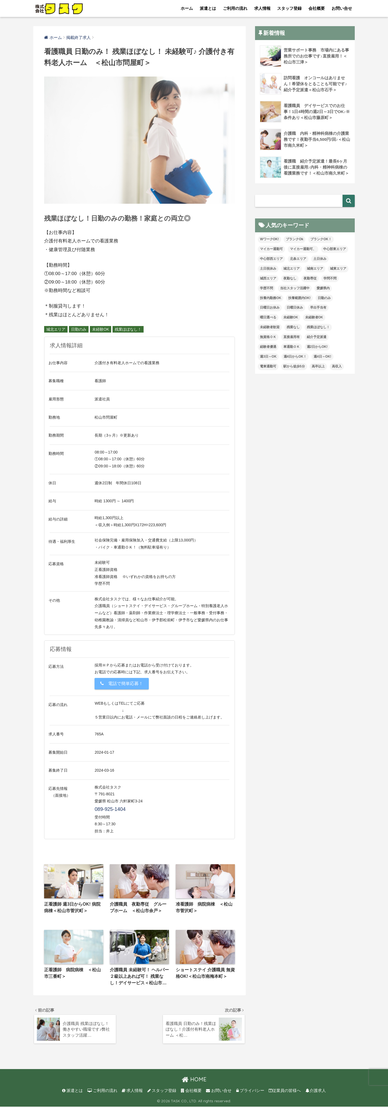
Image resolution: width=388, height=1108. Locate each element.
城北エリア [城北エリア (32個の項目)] (291, 268)
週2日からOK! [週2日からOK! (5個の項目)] (317, 347)
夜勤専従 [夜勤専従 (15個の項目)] (310, 278)
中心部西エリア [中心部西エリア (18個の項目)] (271, 259)
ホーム (187, 8)
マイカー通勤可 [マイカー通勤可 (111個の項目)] (271, 249)
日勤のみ (78, 329)
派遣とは (208, 8)
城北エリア (55, 329)
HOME (194, 1080)
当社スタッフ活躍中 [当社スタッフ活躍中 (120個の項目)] (295, 288)
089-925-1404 (110, 809)
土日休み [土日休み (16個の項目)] (319, 259)
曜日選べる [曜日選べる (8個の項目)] (268, 317)
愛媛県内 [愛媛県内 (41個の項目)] (323, 288)
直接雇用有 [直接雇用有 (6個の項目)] (291, 337)
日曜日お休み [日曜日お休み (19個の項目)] (270, 307)
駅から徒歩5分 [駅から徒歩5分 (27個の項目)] (294, 366)
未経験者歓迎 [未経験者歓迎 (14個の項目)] (270, 327)
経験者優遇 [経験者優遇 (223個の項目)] (268, 347)
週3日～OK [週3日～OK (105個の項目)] (268, 356)
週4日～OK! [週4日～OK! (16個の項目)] (322, 356)
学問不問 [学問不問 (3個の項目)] (330, 278)
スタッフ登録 (289, 8)
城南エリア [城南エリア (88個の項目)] (315, 268)
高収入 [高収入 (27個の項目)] (337, 366)
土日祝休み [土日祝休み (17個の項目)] (268, 268)
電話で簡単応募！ (121, 683)
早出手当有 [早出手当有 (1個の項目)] (318, 307)
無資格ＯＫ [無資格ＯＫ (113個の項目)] (268, 337)
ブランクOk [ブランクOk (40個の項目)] (294, 239)
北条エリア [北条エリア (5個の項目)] (298, 259)
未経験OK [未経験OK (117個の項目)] (290, 317)
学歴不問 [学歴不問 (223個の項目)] (266, 288)
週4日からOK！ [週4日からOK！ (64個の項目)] (295, 356)
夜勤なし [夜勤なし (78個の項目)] (289, 278)
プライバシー (250, 1092)
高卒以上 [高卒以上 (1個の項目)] (318, 366)
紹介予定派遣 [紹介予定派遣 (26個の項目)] (316, 337)
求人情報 (262, 8)
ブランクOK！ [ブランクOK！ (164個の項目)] (321, 239)
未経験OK (100, 329)
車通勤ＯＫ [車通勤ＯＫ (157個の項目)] (291, 347)
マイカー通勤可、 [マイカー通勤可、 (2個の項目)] (303, 249)
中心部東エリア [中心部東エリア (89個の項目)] (334, 249)
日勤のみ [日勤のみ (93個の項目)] (324, 298)
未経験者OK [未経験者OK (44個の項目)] (314, 317)
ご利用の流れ (235, 8)
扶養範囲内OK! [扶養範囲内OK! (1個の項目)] (299, 298)
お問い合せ (342, 8)
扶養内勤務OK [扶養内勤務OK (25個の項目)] (270, 298)
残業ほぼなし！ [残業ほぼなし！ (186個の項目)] (318, 327)
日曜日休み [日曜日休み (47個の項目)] (295, 307)
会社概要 (316, 8)
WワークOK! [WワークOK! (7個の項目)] (269, 239)
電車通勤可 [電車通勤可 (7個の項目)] (268, 366)
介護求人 (315, 1092)
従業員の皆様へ (285, 1092)
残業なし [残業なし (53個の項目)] (293, 327)
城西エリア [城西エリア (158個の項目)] (268, 278)
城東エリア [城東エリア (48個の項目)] (338, 268)
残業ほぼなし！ (128, 329)
